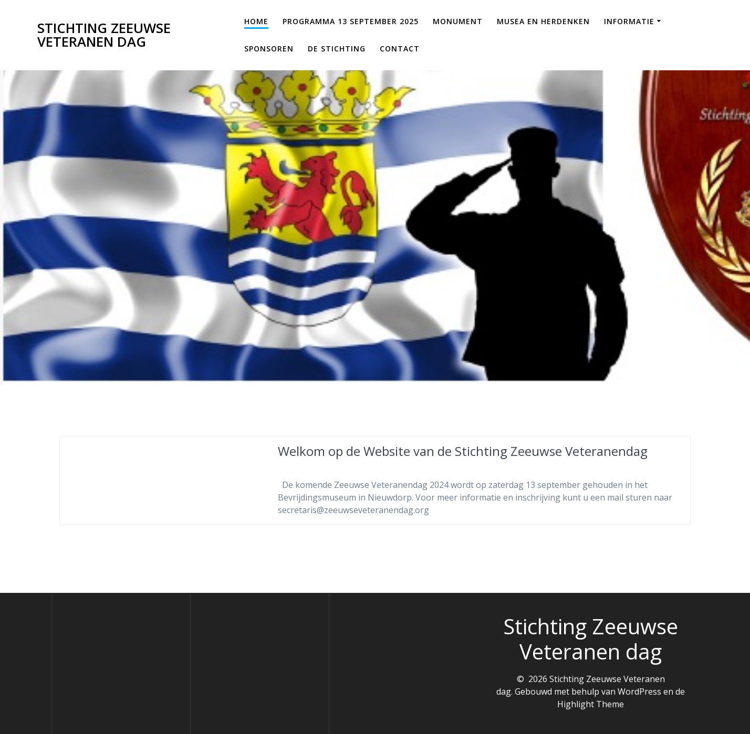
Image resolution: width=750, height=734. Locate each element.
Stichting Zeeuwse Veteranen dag (104, 35)
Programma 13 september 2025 (351, 21)
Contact (400, 49)
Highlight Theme (590, 704)
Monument (458, 21)
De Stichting (337, 49)
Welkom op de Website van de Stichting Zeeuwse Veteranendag (463, 451)
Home (256, 21)
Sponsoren (269, 49)
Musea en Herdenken (543, 21)
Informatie (629, 21)
